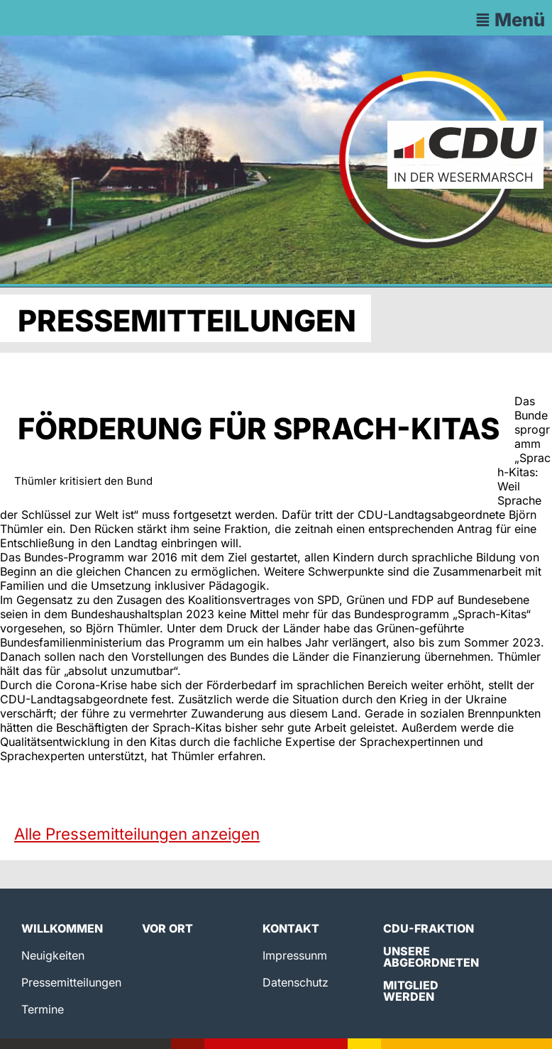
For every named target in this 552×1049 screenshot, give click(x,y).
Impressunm (295, 955)
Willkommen (62, 928)
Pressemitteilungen (71, 982)
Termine (42, 1009)
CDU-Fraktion (428, 928)
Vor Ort (167, 928)
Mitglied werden (410, 991)
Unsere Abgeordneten (431, 957)
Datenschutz (296, 982)
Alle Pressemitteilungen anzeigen (137, 833)
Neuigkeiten (52, 955)
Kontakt (291, 928)
